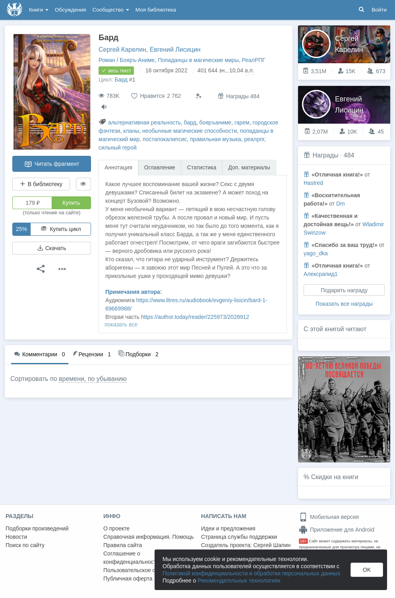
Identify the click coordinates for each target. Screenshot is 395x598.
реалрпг (254, 139)
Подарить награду (344, 290)
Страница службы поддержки (239, 537)
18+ (303, 541)
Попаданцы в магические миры (198, 60)
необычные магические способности (189, 131)
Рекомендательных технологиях (239, 580)
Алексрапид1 (321, 274)
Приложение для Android (336, 529)
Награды (325, 155)
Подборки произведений (37, 528)
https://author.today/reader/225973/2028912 (195, 317)
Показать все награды (344, 304)
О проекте (116, 528)
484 (349, 155)
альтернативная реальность (144, 122)
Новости (16, 537)
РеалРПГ (253, 60)
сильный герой (118, 147)
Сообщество (111, 10)
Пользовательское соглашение (143, 570)
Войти (379, 10)
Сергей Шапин (271, 545)
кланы (131, 131)
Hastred (313, 183)
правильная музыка (215, 139)
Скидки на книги (334, 477)
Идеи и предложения (228, 528)
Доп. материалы (249, 167)
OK (367, 570)
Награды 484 (238, 96)
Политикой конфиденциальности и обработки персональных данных (251, 573)
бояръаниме (215, 122)
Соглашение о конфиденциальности (131, 557)
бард (190, 122)
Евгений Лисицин (175, 49)
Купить (71, 203)
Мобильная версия (329, 517)
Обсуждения (70, 10)
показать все (121, 324)
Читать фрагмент (51, 164)
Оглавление (159, 167)
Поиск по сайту (25, 545)
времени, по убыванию (93, 378)
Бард (121, 79)
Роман (107, 60)
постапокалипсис (165, 139)
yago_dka (316, 253)
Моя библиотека (156, 10)
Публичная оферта (128, 578)
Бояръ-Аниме (137, 60)
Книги (38, 10)
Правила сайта (122, 545)
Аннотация (118, 167)
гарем (242, 122)
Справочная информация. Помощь (148, 537)
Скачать (51, 248)
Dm (340, 203)
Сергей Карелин (122, 49)
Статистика (202, 167)
